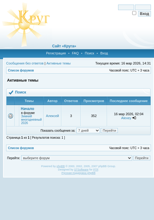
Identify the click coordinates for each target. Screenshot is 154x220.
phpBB (60, 166)
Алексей (52, 116)
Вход (104, 53)
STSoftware (81, 169)
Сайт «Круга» (64, 46)
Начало (27, 109)
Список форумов (21, 70)
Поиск (89, 53)
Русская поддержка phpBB (78, 172)
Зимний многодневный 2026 (31, 120)
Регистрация (56, 53)
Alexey (126, 118)
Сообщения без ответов (25, 63)
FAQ (75, 53)
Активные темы (58, 63)
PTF (95, 169)
